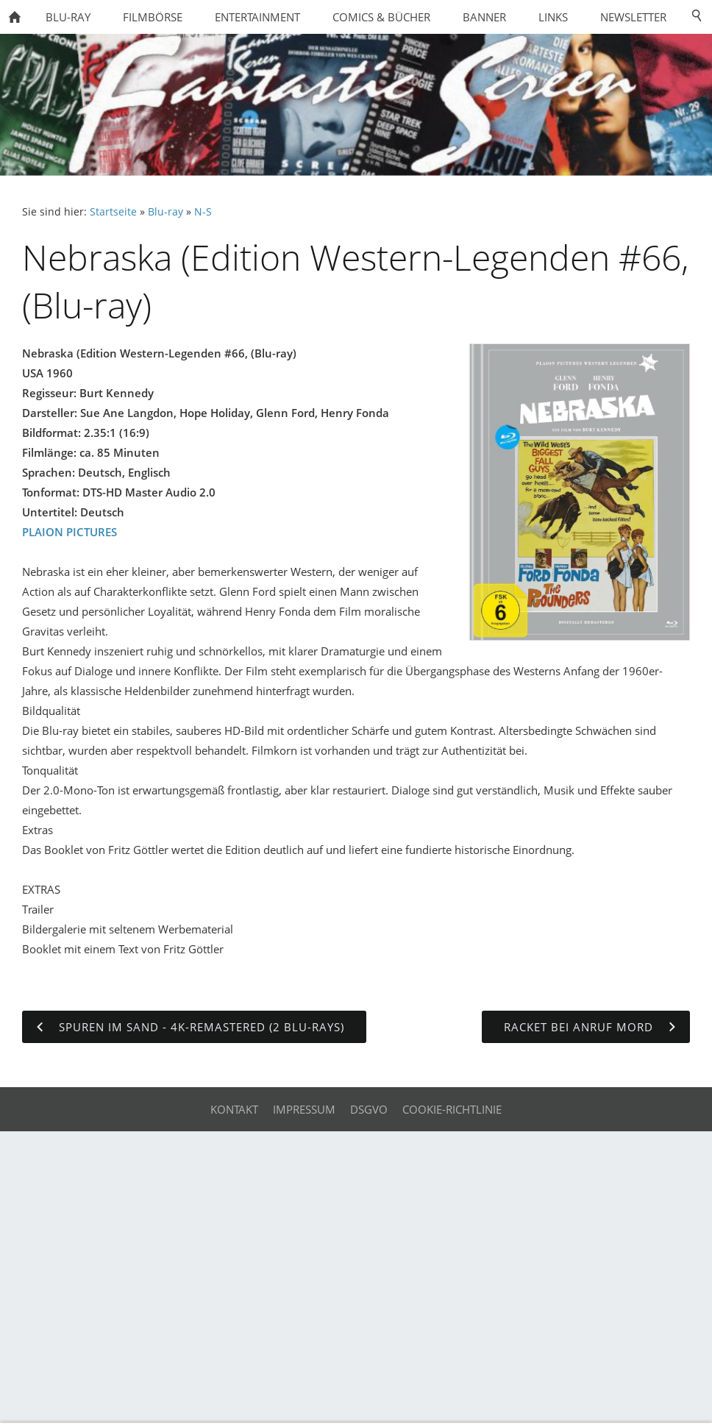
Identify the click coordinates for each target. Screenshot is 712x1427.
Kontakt (234, 1109)
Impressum (304, 1109)
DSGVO (369, 1109)
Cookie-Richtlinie (452, 1109)
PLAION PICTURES (69, 531)
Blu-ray (165, 211)
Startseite (113, 211)
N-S (203, 211)
